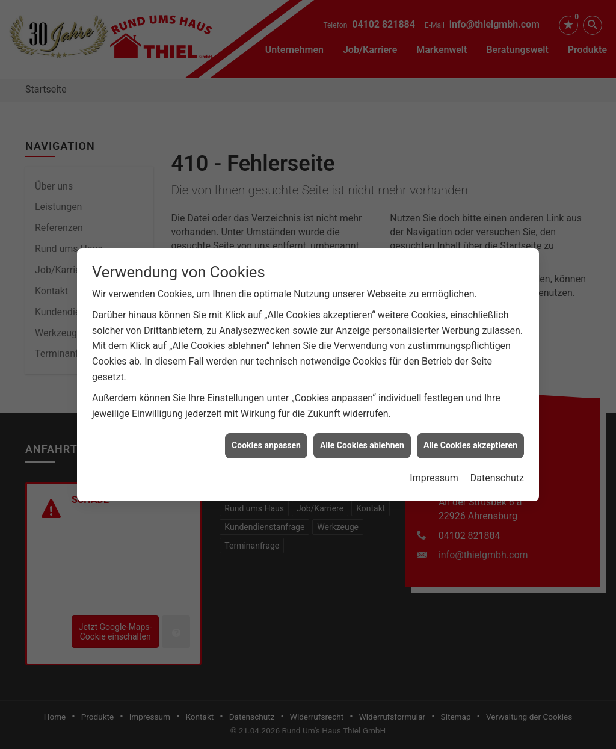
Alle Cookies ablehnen (362, 434)
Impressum (434, 466)
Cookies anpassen (266, 434)
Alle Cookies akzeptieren (470, 434)
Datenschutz (497, 466)
